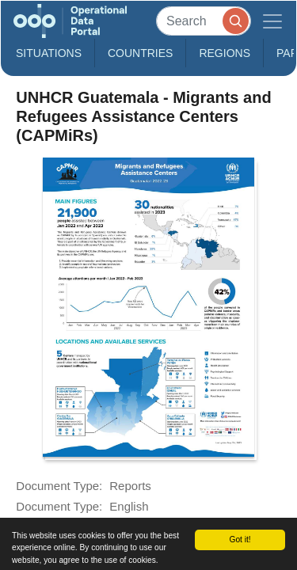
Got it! (239, 539)
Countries (140, 53)
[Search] (203, 21)
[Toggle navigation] (272, 21)
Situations (49, 53)
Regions (224, 53)
